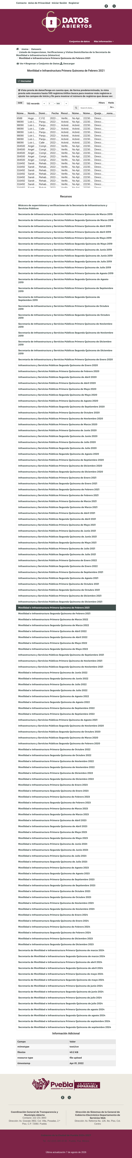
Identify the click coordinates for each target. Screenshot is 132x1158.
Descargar (67, 63)
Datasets (36, 49)
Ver (20, 63)
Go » (112, 107)
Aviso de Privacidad (39, 3)
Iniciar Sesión (59, 3)
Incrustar (26, 81)
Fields (111, 103)
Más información (104, 41)
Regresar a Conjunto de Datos (41, 63)
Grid (20, 103)
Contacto (21, 3)
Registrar (74, 3)
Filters (102, 103)
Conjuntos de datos (79, 41)
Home (25, 49)
